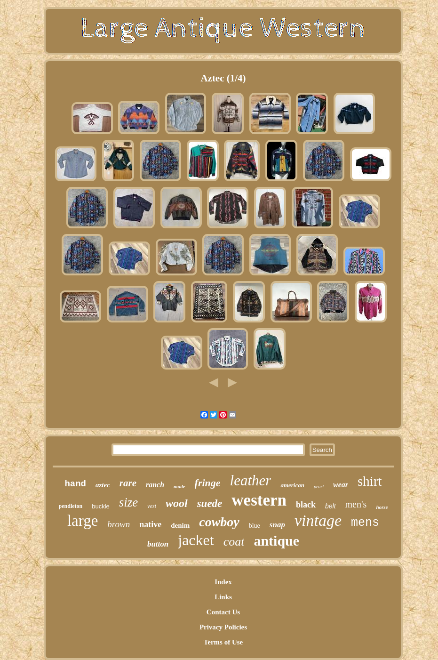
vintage (318, 520)
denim (180, 525)
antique (276, 540)
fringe (208, 483)
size (128, 502)
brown (118, 524)
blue (254, 525)
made (179, 486)
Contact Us (223, 612)
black (306, 504)
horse (382, 507)
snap (277, 524)
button (157, 543)
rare (127, 483)
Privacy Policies (223, 627)
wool (177, 503)
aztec (103, 485)
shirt (370, 481)
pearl (319, 486)
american (292, 485)
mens (365, 523)
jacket (196, 539)
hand (75, 484)
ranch (155, 485)
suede (210, 503)
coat (234, 541)
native (150, 524)
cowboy (219, 522)
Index (223, 582)
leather (250, 480)
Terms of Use (223, 642)
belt (330, 506)
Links (223, 597)
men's (356, 504)
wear (340, 485)
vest (151, 506)
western (259, 500)
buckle (101, 506)
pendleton (71, 506)
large (82, 520)
